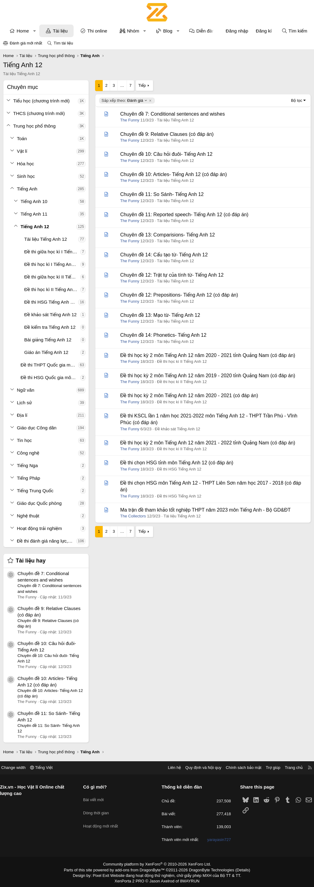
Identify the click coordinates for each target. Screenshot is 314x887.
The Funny (129, 120)
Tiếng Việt (46, 767)
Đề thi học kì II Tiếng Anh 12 (52, 289)
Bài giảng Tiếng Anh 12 (47, 339)
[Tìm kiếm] (294, 31)
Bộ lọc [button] (296, 100)
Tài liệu (60, 30)
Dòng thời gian (98, 808)
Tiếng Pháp (28, 478)
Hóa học (25, 163)
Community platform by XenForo (157, 864)
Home (23, 30)
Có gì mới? (97, 786)
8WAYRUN (187, 879)
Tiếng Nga (27, 465)
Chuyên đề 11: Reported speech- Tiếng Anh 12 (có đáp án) (184, 214)
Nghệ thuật (28, 515)
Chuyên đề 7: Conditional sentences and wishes (172, 114)
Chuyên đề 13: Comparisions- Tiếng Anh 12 (167, 234)
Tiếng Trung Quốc (35, 490)
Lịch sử (24, 402)
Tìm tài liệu (63, 43)
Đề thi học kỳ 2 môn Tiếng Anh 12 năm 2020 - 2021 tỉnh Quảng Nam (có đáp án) (207, 355)
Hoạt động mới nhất (103, 819)
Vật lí (22, 151)
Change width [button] (18, 767)
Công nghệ (28, 452)
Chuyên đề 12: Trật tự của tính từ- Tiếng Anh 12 (172, 275)
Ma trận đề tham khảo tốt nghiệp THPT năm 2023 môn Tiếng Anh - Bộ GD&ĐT (205, 510)
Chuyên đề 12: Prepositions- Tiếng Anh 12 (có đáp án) (179, 295)
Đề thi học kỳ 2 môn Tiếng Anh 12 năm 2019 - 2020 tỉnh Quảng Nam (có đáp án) (207, 375)
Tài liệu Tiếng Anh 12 (45, 239)
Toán (22, 138)
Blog (167, 30)
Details (236, 869)
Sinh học (26, 176)
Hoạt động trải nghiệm (39, 528)
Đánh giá (124, 101)
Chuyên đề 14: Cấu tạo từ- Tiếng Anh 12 (164, 254)
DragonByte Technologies (207, 869)
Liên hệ (169, 767)
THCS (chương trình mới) (39, 113)
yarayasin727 (216, 840)
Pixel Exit (105, 874)
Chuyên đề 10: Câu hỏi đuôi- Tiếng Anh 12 (166, 154)
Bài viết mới (96, 797)
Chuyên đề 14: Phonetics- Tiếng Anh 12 (163, 335)
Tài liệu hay (31, 561)
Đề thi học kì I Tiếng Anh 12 (52, 264)
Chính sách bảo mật (239, 767)
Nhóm (133, 30)
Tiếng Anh (27, 188)
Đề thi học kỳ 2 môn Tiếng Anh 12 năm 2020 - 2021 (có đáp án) (189, 395)
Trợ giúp (268, 767)
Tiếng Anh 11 (34, 214)
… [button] (122, 85)
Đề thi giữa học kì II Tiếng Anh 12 (52, 276)
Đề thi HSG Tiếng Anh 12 (49, 302)
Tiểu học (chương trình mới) (41, 100)
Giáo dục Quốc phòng (39, 503)
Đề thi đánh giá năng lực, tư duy (46, 540)
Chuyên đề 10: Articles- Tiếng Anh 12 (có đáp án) (173, 174)
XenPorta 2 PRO (131, 879)
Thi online (97, 30)
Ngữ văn (25, 390)
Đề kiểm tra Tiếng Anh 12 (49, 327)
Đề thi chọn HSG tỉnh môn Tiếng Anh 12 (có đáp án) (176, 462)
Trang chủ (289, 767)
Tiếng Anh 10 (34, 201)
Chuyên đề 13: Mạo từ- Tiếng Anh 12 (160, 315)
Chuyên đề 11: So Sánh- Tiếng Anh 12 (162, 194)
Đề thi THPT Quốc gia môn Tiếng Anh (49, 364)
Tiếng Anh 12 (35, 226)
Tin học (24, 440)
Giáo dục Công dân (36, 427)
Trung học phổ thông (34, 126)
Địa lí (22, 415)
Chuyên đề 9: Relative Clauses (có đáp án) (167, 134)
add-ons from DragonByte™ (141, 869)
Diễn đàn (205, 30)
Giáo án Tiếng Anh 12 (46, 352)
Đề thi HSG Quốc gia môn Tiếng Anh (50, 377)
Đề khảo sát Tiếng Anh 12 (50, 314)
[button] (34, 31)
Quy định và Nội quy (199, 767)
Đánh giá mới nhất (26, 43)
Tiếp (142, 85)
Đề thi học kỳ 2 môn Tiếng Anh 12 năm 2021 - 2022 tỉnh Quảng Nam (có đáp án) (207, 442)
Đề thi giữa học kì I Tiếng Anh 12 (52, 251)
